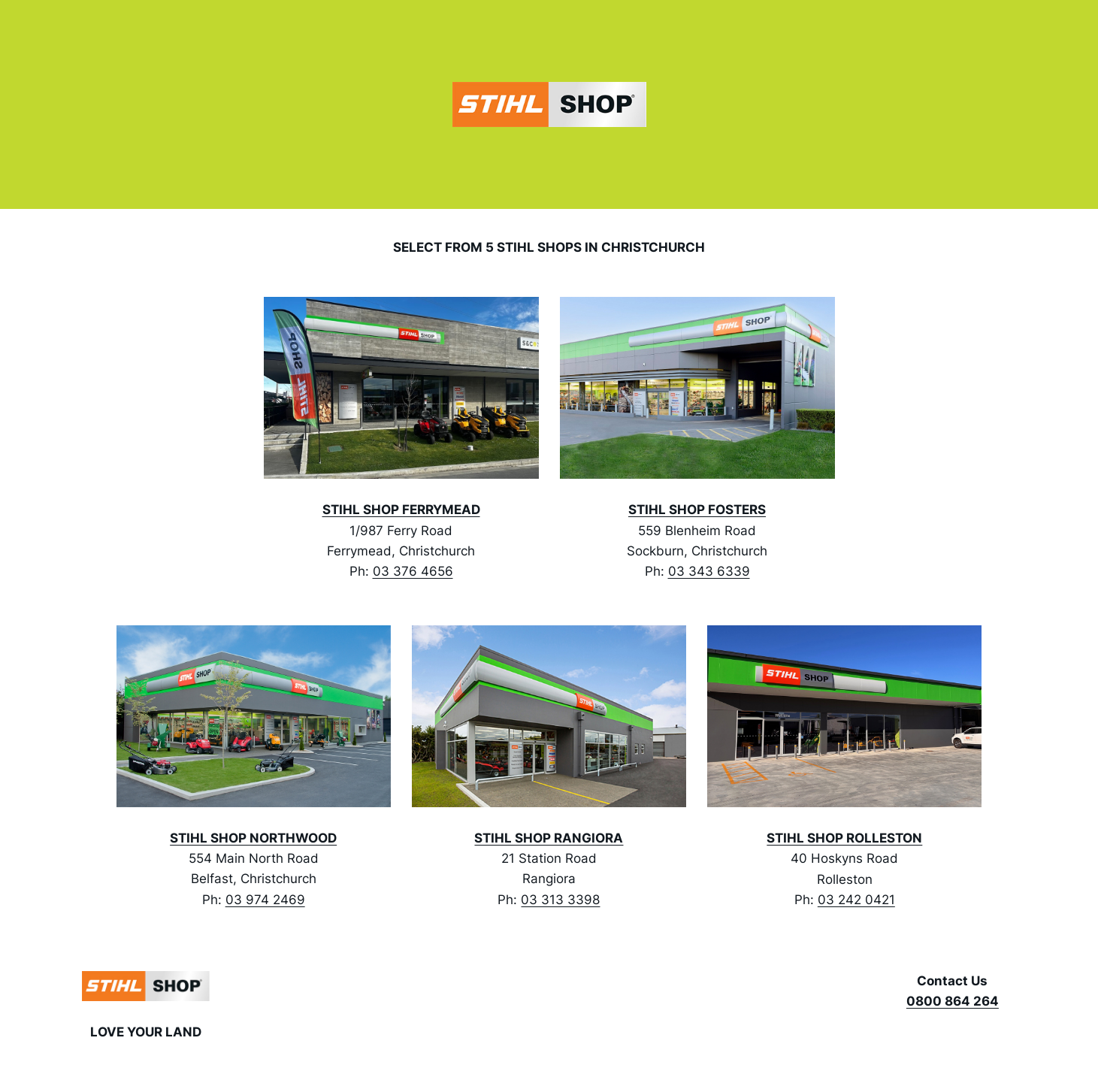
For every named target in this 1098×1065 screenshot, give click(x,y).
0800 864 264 (952, 1001)
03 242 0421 (856, 899)
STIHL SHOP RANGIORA (548, 838)
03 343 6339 (709, 571)
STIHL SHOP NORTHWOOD (253, 838)
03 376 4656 (413, 571)
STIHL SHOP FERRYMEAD (401, 509)
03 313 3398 (560, 899)
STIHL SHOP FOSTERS (697, 509)
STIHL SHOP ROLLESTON (844, 838)
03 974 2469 (265, 899)
